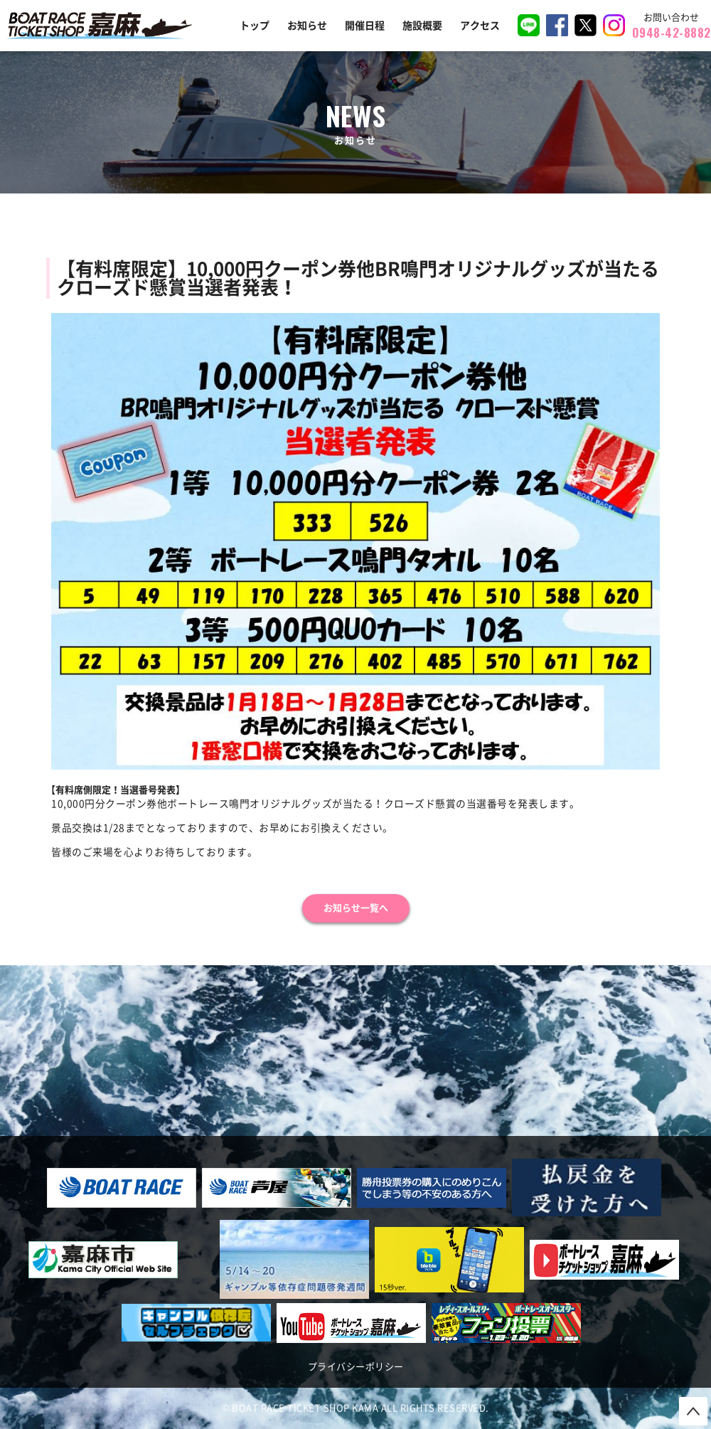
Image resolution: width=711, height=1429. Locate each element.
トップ (254, 26)
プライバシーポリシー (356, 1366)
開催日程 (365, 26)
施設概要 (422, 26)
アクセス (480, 26)
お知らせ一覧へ (356, 908)
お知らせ (307, 26)
